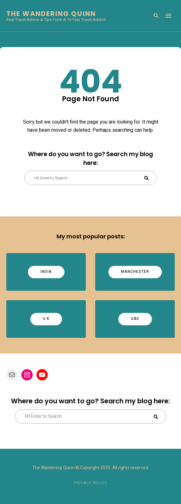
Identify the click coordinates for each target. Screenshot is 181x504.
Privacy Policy (90, 483)
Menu (168, 15)
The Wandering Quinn (51, 14)
